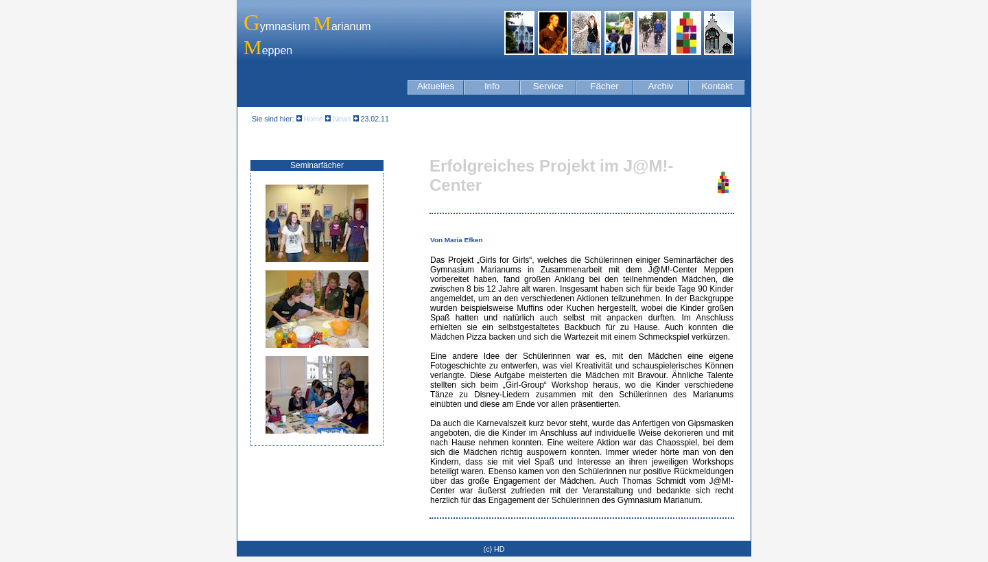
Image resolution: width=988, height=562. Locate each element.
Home (313, 119)
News (341, 119)
